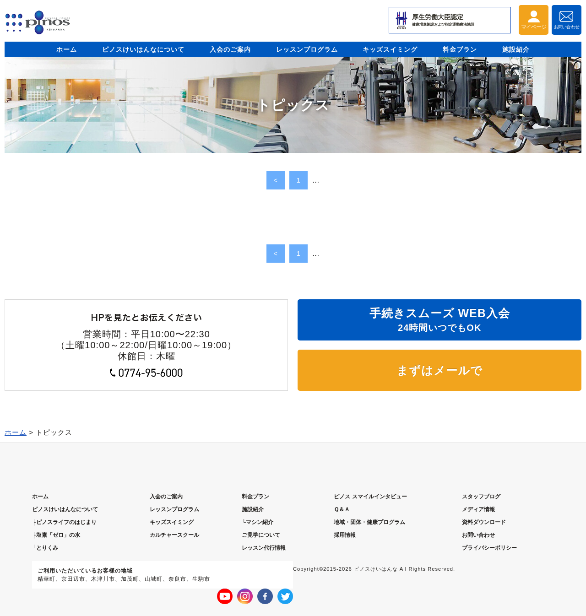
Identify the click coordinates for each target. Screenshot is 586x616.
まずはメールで (439, 370)
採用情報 (345, 535)
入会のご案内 (230, 49)
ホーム (66, 49)
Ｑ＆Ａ (342, 509)
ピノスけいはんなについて (143, 49)
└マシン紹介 (257, 522)
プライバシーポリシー (489, 548)
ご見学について (261, 535)
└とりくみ (45, 548)
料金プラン (460, 49)
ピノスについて (65, 509)
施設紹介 (516, 49)
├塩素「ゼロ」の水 (56, 535)
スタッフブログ (481, 496)
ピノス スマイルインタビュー (370, 496)
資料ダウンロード (484, 522)
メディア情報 (478, 509)
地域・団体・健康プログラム (369, 522)
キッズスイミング (390, 49)
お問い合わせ (478, 535)
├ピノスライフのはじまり (64, 522)
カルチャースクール (174, 535)
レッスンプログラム (307, 49)
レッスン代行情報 (264, 548)
